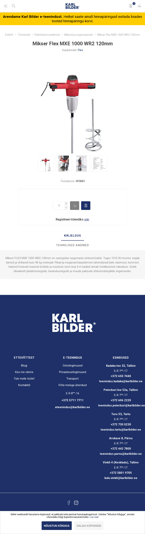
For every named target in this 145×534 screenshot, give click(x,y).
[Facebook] (69, 503)
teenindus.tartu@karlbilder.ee (121, 429)
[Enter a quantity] (59, 205)
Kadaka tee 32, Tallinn (121, 365)
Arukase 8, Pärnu (121, 438)
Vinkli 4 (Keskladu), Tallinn (121, 462)
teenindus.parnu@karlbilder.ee (121, 454)
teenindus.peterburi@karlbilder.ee (121, 405)
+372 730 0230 (121, 424)
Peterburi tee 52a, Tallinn (121, 390)
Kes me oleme (24, 372)
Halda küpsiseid (89, 525)
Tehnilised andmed (72, 245)
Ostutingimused (72, 365)
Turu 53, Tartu (120, 414)
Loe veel (94, 517)
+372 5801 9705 (121, 473)
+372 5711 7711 (73, 400)
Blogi (24, 365)
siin (86, 219)
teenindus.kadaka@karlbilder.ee (121, 381)
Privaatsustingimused (72, 372)
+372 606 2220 (121, 400)
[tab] (72, 236)
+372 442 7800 (121, 448)
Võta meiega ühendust (72, 385)
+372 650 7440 (121, 376)
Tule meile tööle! (24, 378)
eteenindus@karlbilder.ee (72, 407)
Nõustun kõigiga (57, 525)
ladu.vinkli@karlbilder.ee (120, 478)
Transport (72, 378)
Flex (80, 50)
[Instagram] (76, 503)
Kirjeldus (72, 235)
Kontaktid (24, 385)
